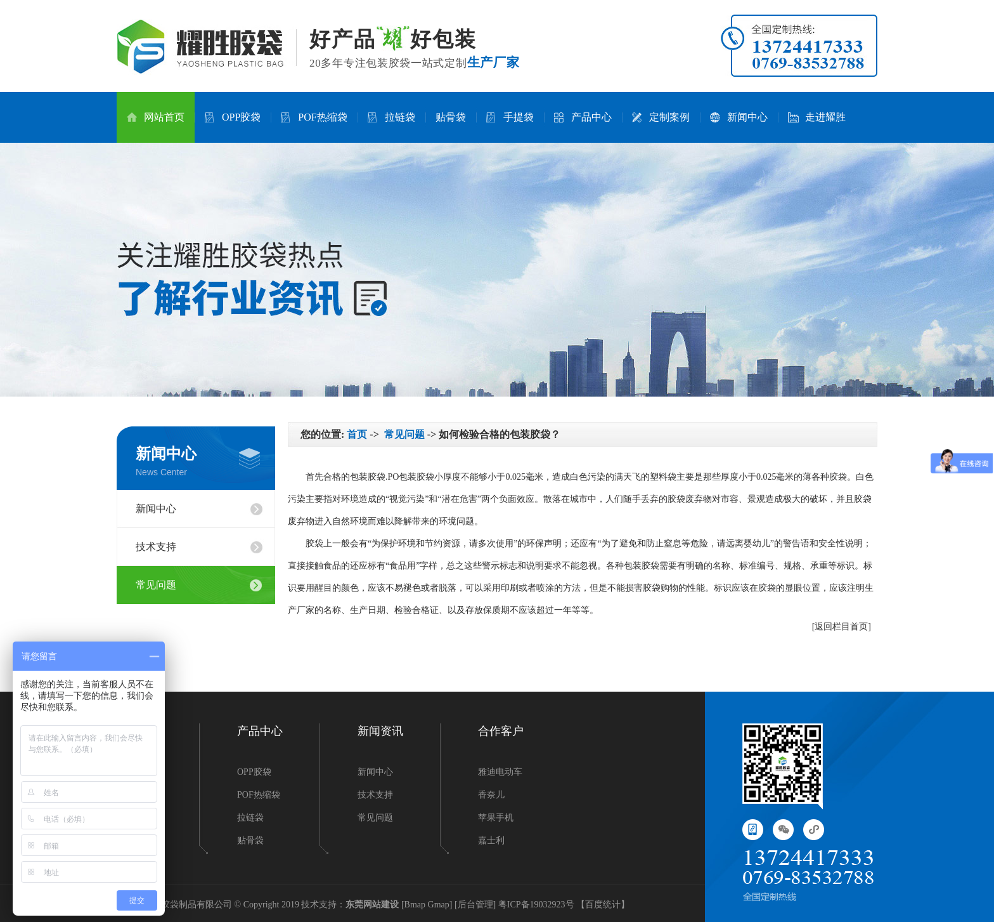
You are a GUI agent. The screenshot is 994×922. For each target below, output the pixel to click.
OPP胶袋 (233, 117)
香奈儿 (491, 795)
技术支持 (156, 546)
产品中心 (583, 117)
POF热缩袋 (314, 117)
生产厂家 (493, 62)
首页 (357, 434)
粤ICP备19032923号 (536, 904)
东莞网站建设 (372, 904)
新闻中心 (739, 117)
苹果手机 (495, 817)
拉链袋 (391, 117)
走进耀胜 (817, 117)
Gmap (438, 904)
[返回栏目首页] (841, 626)
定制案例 (661, 117)
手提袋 (510, 117)
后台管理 (475, 904)
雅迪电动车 (500, 772)
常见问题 (156, 584)
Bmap (414, 904)
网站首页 (155, 117)
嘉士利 (491, 840)
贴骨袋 (451, 117)
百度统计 (603, 904)
